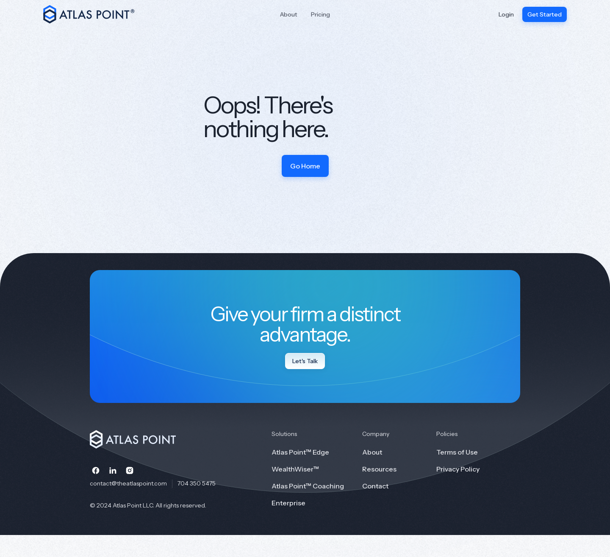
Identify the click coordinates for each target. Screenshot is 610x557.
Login (506, 14)
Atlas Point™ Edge (300, 452)
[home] (93, 14)
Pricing (320, 14)
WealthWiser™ (295, 469)
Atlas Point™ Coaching (308, 486)
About (288, 14)
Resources (379, 469)
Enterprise (288, 502)
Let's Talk (305, 361)
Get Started (544, 14)
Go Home (305, 166)
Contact (375, 486)
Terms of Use (457, 452)
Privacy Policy (458, 469)
